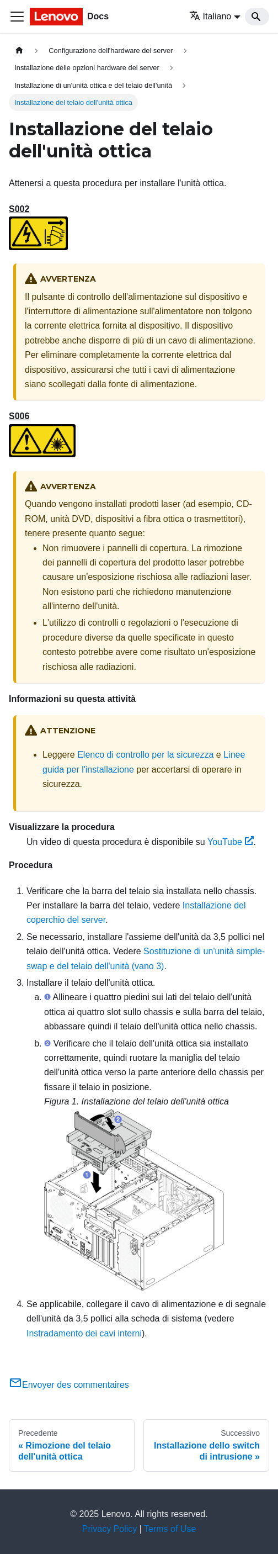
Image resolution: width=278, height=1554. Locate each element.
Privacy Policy (109, 1529)
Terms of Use (170, 1529)
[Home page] (19, 50)
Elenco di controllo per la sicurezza (145, 754)
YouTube (230, 842)
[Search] (257, 16)
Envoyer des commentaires (69, 1384)
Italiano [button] (210, 16)
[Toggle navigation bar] (17, 16)
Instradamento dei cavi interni (84, 1333)
